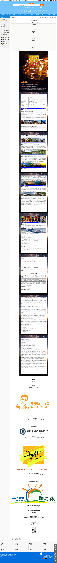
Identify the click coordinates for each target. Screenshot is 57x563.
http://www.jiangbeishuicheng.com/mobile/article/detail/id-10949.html (34, 474)
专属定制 (37, 14)
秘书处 (4, 24)
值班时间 (31, 544)
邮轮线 (35, 10)
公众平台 (21, 0)
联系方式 (20, 552)
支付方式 (16, 552)
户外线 (43, 10)
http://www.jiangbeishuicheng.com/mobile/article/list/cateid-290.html (34, 419)
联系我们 (45, 549)
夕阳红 (25, 10)
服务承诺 (7, 552)
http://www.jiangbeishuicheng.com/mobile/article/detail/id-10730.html (34, 517)
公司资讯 (31, 14)
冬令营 (14, 10)
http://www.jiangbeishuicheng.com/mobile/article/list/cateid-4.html (33, 506)
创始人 (2, 544)
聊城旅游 (31, 7)
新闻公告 (4, 25)
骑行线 (38, 10)
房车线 (46, 10)
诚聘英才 (10, 552)
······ (1, 550)
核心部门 (31, 549)
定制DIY (14, 552)
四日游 (29, 11)
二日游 (24, 11)
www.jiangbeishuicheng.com (7, 556)
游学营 (17, 10)
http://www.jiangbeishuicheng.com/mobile (34, 510)
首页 (40, 17)
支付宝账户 (16, 549)
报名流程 (45, 544)
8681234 (33, 381)
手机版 (17, 0)
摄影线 (40, 10)
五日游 (31, 11)
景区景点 (25, 14)
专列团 (30, 10)
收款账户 (16, 544)
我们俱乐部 (51, 17)
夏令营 (11, 10)
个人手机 (31, 0)
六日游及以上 (35, 11)
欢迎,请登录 (55, 0)
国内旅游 (25, 7)
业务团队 (4, 552)
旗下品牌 (42, 14)
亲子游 (22, 10)
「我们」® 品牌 (47, 17)
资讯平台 (54, 14)
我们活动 (55, 17)
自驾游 (27, 10)
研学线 (19, 10)
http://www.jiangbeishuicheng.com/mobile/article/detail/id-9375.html (34, 437)
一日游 (21, 11)
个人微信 (26, 0)
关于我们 (48, 14)
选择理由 (2, 549)
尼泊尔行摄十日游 (17, 538)
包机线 (32, 10)
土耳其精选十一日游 (18, 539)
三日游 (26, 11)
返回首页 (2, 14)
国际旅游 (28, 7)
